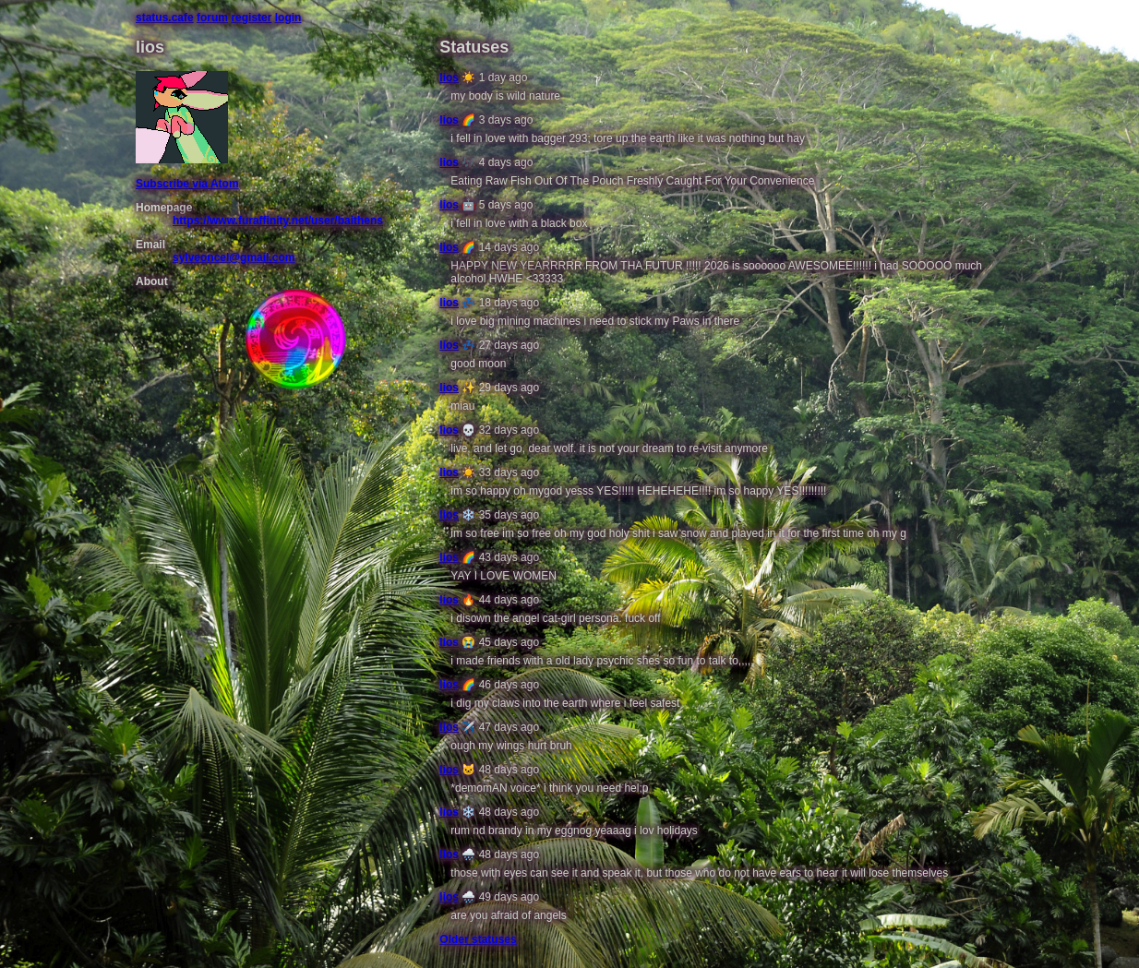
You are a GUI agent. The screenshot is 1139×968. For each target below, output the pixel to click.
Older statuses (477, 939)
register (251, 17)
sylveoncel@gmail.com (233, 257)
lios (449, 77)
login (288, 17)
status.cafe (165, 17)
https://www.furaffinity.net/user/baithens (278, 220)
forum (212, 17)
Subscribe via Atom (187, 183)
